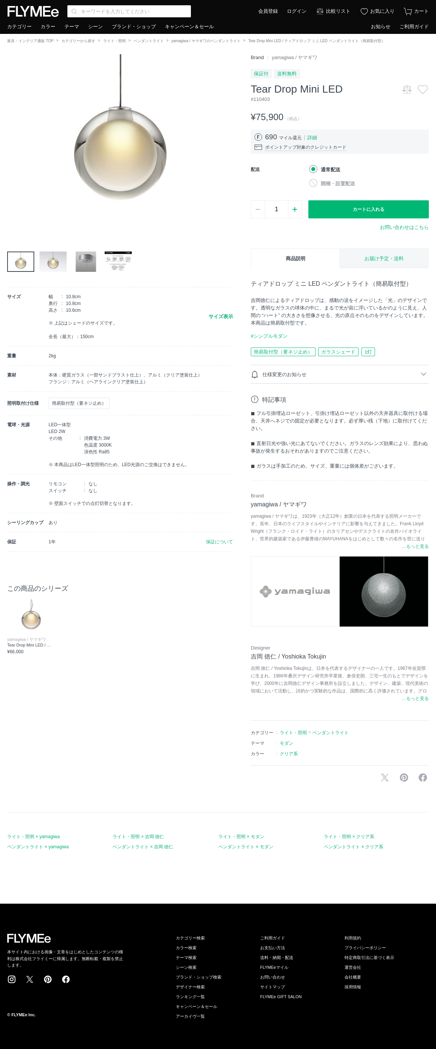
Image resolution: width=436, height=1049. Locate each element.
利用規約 (353, 938)
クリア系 (289, 753)
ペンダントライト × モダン (245, 846)
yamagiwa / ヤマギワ (294, 57)
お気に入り (382, 11)
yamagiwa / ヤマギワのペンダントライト (205, 41)
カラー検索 (186, 947)
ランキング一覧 (190, 996)
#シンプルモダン (269, 336)
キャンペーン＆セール (189, 26)
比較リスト (338, 11)
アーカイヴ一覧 (190, 1016)
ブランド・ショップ (134, 26)
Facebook (65, 979)
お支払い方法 (272, 947)
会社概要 (353, 977)
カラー (48, 26)
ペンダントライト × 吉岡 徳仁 (143, 846)
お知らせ (380, 26)
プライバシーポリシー (365, 947)
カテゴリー (19, 26)
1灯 (368, 352)
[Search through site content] (129, 11)
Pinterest (47, 979)
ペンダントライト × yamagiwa (38, 846)
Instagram (11, 979)
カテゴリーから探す (78, 41)
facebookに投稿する (423, 778)
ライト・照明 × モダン (241, 836)
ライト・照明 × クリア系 (349, 836)
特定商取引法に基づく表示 (369, 957)
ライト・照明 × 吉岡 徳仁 (138, 836)
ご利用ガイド (414, 26)
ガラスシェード (338, 352)
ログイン (296, 11)
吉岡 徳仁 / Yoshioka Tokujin (288, 656)
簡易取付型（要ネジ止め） (283, 352)
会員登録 (268, 11)
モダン (286, 743)
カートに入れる (368, 209)
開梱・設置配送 (338, 183)
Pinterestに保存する (404, 778)
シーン (95, 26)
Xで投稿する (385, 778)
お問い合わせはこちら (404, 227)
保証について (219, 541)
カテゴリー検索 (190, 938)
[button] (13, 139)
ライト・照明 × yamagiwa (33, 836)
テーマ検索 (186, 957)
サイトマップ (272, 987)
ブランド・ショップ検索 (198, 977)
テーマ (71, 26)
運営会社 (353, 967)
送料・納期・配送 (276, 957)
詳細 (312, 137)
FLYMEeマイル (274, 967)
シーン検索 (186, 967)
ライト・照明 (114, 41)
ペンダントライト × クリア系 (353, 846)
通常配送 (330, 169)
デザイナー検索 (190, 987)
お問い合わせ (272, 977)
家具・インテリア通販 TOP (30, 41)
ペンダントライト (149, 41)
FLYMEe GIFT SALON (281, 996)
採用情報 (353, 987)
